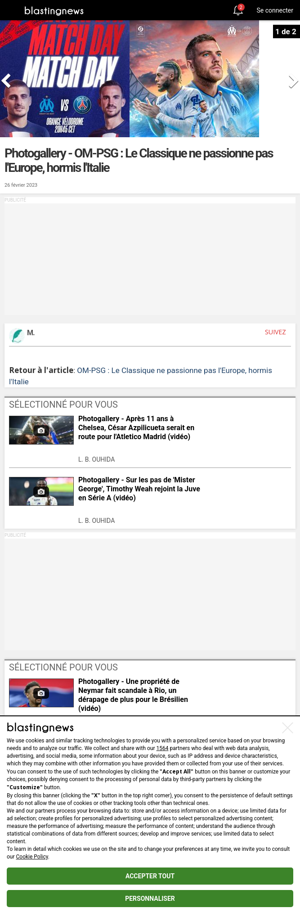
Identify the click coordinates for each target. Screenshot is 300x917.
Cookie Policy (32, 857)
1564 (163, 748)
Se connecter (275, 10)
